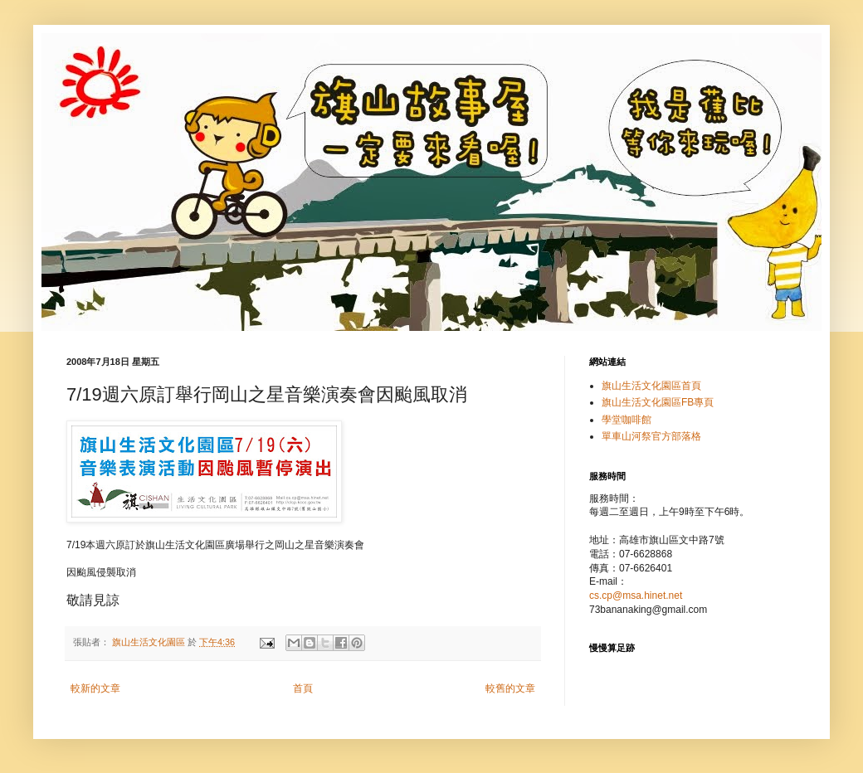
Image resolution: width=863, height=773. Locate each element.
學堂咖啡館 (626, 419)
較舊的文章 (510, 688)
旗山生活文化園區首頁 (651, 385)
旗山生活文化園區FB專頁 (658, 402)
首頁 (303, 688)
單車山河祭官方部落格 (651, 436)
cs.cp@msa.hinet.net (635, 595)
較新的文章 (95, 688)
